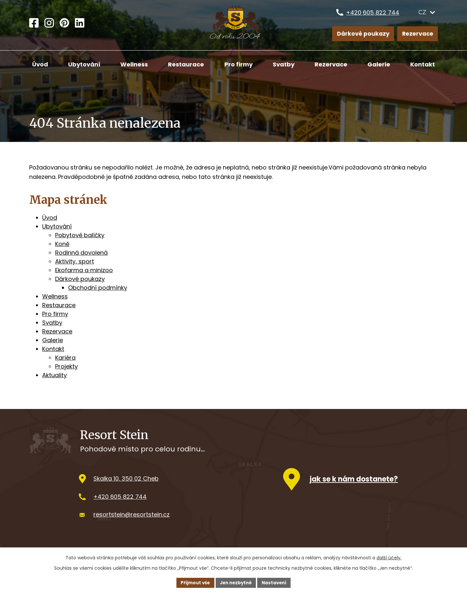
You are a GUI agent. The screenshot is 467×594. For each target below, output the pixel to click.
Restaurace (186, 64)
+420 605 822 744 (372, 15)
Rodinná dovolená (81, 253)
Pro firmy (238, 64)
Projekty (66, 366)
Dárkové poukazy (363, 34)
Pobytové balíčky (79, 235)
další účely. (389, 557)
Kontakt (422, 64)
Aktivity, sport (74, 261)
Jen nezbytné (236, 582)
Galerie (378, 64)
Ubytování (84, 64)
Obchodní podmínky (97, 288)
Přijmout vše (193, 582)
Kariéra (65, 358)
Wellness (134, 64)
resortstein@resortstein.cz (131, 517)
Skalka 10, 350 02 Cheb (126, 481)
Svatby (283, 64)
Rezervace (417, 34)
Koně (62, 244)
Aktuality (54, 375)
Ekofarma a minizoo (84, 270)
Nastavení (276, 582)
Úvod (40, 64)
